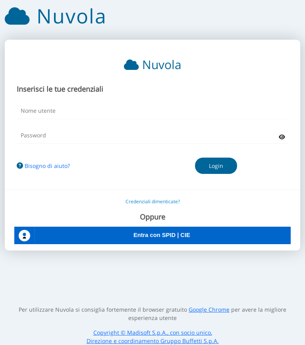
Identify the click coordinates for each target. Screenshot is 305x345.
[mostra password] (282, 137)
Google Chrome (209, 309)
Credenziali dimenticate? (152, 201)
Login (216, 166)
